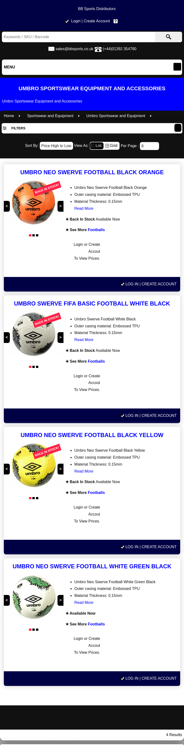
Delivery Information (153, 662)
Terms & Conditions (153, 668)
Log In (131, 246)
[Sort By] (56, 146)
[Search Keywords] (65, 37)
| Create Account (96, 21)
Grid (110, 145)
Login (75, 21)
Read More (77, 208)
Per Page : (140, 146)
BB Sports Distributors (96, 9)
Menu (9, 67)
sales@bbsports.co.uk (74, 49)
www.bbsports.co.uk (31, 651)
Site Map (153, 689)
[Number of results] (149, 146)
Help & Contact (116, 21)
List (96, 145)
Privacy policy (153, 675)
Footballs (89, 230)
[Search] (168, 37)
